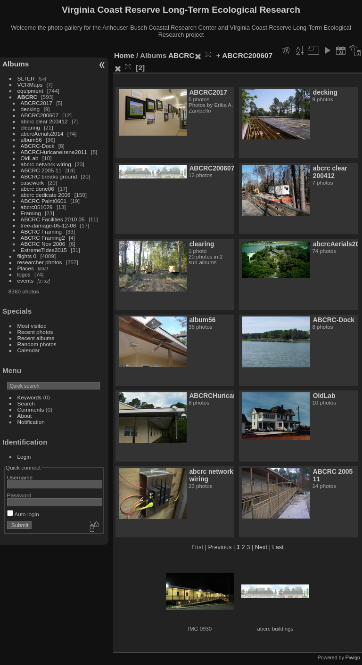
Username (20, 477)
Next (261, 547)
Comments (30, 409)
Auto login (23, 514)
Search (26, 403)
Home (124, 55)
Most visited (32, 326)
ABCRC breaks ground (49, 176)
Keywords (29, 397)
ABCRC (27, 97)
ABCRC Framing (41, 231)
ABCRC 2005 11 (41, 170)
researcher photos (39, 262)
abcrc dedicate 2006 (46, 195)
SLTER (26, 78)
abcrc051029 (37, 207)
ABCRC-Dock (38, 146)
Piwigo (353, 657)
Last (278, 547)
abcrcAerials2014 (42, 133)
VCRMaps (30, 84)
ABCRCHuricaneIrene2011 (54, 152)
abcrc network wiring (46, 164)
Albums (15, 64)
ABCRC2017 (36, 103)
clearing (30, 127)
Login (24, 457)
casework (32, 182)
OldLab (30, 158)
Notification (31, 422)
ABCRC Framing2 (43, 238)
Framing (31, 213)
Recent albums (35, 338)
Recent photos (35, 332)
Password (19, 495)
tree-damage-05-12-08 (48, 225)
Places (25, 268)
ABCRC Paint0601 (43, 201)
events (25, 280)
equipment (30, 91)
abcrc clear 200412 (44, 121)
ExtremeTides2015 (44, 250)
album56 (31, 140)
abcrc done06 (37, 189)
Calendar (28, 350)
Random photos (37, 344)
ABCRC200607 (39, 115)
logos (24, 274)
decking (30, 109)
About (24, 416)
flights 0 (27, 256)
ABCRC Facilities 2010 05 (53, 219)
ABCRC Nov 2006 (43, 244)
